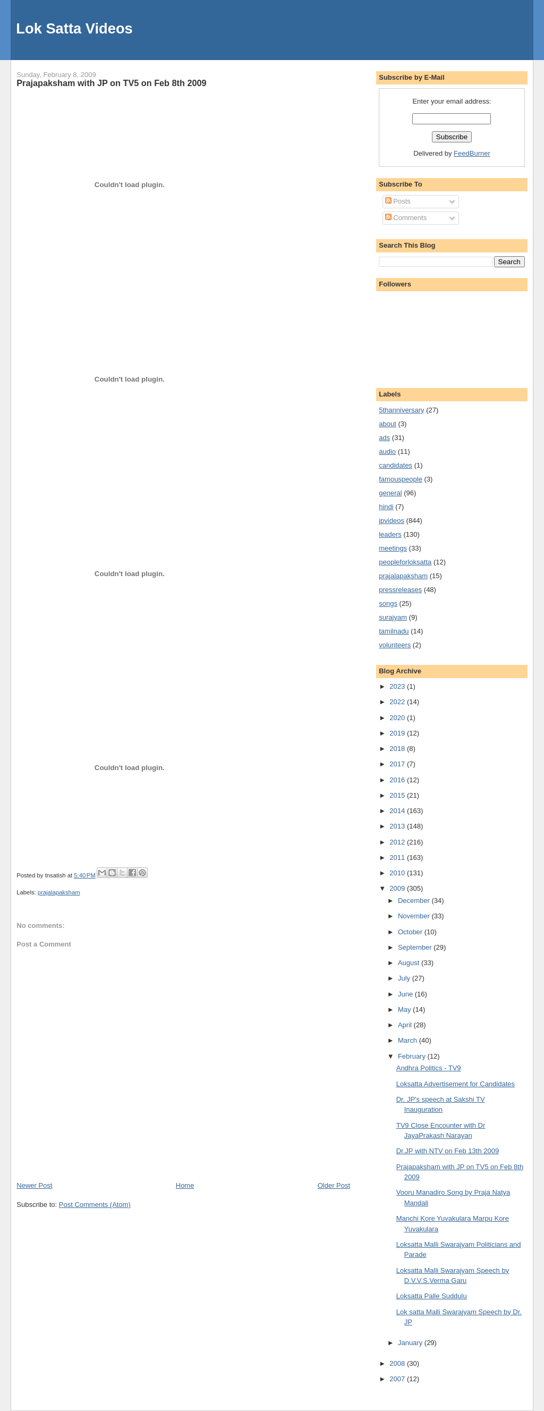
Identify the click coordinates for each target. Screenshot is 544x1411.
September (416, 947)
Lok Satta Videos (74, 28)
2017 (398, 764)
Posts (398, 201)
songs (388, 603)
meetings (393, 548)
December (415, 901)
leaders (390, 534)
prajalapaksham (59, 892)
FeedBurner (472, 153)
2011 (398, 857)
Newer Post (34, 1185)
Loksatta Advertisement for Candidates (455, 1084)
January (411, 1343)
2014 (398, 811)
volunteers (395, 645)
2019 (398, 733)
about (387, 424)
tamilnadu (394, 631)
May (405, 1009)
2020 (398, 718)
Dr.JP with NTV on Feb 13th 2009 (447, 1151)
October (411, 932)
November (415, 916)
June (406, 994)
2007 (398, 1379)
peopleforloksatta (405, 562)
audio (387, 451)
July (405, 978)
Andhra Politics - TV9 (428, 1068)
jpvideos (391, 521)
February (413, 1056)
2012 (398, 842)
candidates (395, 465)
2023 (398, 686)
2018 (398, 749)
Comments (406, 218)
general (390, 493)
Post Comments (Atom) (95, 1205)
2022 (398, 702)
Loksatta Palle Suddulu (431, 1296)
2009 (398, 888)
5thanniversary (401, 410)
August (409, 963)
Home (185, 1185)
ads (384, 438)
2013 (398, 826)
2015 (398, 795)
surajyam (393, 617)
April (406, 1025)
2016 (398, 780)
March (408, 1040)
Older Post (334, 1185)
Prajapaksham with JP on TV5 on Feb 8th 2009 (111, 83)
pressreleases (400, 590)
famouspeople (400, 479)
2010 (398, 873)
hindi (386, 507)
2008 (398, 1363)
